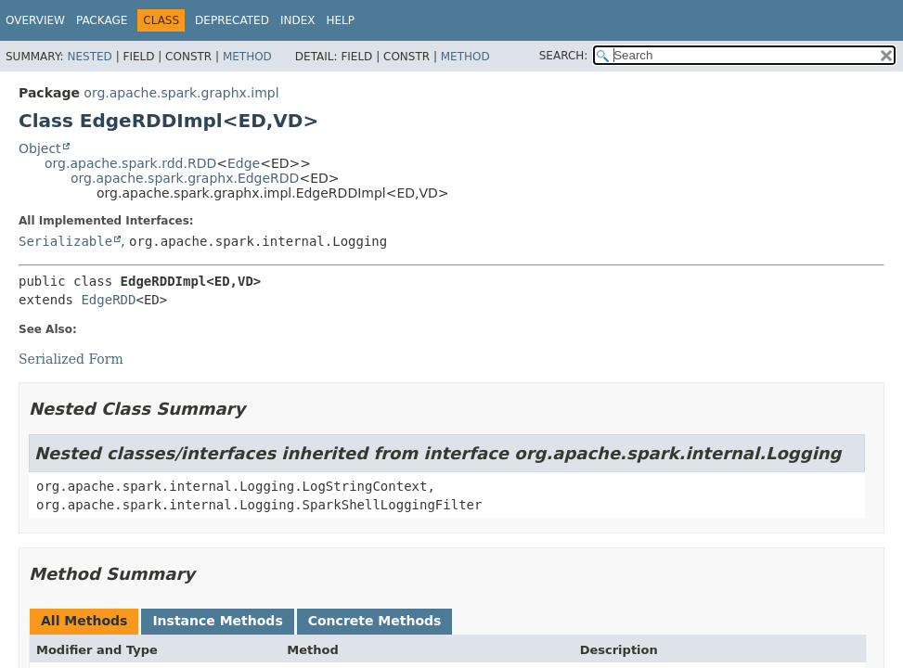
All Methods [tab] (84, 620)
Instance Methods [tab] (217, 620)
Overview (35, 20)
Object (40, 148)
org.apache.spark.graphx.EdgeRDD (185, 178)
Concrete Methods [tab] (375, 620)
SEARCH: (563, 55)
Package (101, 20)
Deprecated (232, 20)
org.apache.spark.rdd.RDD (130, 163)
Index (298, 20)
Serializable (65, 241)
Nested (89, 56)
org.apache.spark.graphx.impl (181, 92)
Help (340, 20)
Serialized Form (71, 359)
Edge (243, 163)
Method (247, 56)
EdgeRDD (108, 299)
